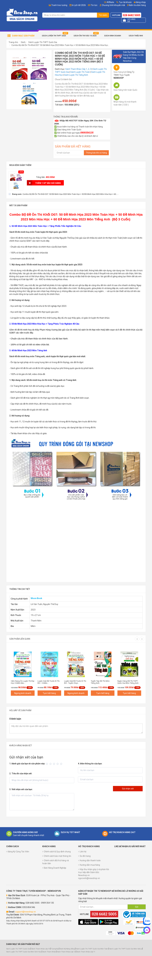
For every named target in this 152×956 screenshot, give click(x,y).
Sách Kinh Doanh (112, 36)
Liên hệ (83, 851)
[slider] (54, 763)
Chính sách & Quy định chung (57, 851)
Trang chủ (13, 42)
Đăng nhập (140, 2)
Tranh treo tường (59, 5)
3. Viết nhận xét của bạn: (21, 789)
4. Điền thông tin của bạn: (90, 763)
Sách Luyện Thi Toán (80, 72)
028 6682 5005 (131, 15)
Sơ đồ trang (85, 856)
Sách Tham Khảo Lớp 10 (40, 949)
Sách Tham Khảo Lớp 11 (86, 952)
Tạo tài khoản (124, 2)
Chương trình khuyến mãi (113, 5)
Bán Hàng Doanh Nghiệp (55, 868)
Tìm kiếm (103, 15)
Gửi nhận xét (128, 788)
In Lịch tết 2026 (79, 5)
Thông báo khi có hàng (96, 153)
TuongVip (54, 949)
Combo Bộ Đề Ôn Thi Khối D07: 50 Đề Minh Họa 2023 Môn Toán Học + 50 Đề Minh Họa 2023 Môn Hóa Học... (60, 45)
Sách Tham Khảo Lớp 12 (66, 952)
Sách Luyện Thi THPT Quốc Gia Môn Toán (92, 949)
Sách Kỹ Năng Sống (67, 949)
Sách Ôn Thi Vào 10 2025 (85, 36)
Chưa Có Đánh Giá (63, 79)
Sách (23, 42)
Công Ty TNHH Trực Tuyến (124, 75)
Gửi (136, 907)
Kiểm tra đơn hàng (137, 5)
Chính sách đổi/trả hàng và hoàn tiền (55, 862)
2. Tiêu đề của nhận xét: (20, 773)
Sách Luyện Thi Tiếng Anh (76, 75)
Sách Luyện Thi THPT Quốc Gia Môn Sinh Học (23, 952)
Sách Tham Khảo (49, 952)
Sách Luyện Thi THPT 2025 (54, 36)
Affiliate (109, 2)
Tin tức (94, 5)
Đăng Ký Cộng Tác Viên (18, 851)
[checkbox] (63, 194)
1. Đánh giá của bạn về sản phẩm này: (27, 763)
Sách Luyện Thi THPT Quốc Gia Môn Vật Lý (125, 949)
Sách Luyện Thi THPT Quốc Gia (42, 42)
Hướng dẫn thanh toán (90, 860)
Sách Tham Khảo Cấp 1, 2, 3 (78, 69)
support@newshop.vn (25, 912)
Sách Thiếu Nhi (136, 36)
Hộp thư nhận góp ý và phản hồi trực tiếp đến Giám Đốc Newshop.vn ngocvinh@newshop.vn (93, 873)
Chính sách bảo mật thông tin (57, 856)
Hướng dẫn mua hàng (90, 865)
